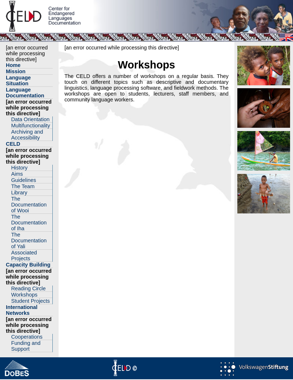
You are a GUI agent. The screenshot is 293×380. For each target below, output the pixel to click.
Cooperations (26, 337)
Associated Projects (24, 255)
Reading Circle (28, 288)
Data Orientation (30, 119)
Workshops (24, 295)
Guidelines (23, 180)
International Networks (21, 310)
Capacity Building (28, 265)
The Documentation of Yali (29, 240)
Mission (16, 71)
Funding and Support (25, 346)
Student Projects (30, 301)
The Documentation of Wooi (29, 204)
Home (13, 65)
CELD (13, 144)
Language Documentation (25, 92)
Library (19, 192)
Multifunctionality (30, 125)
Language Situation (18, 80)
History (19, 168)
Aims (17, 174)
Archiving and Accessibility (27, 135)
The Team (22, 186)
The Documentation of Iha (29, 222)
